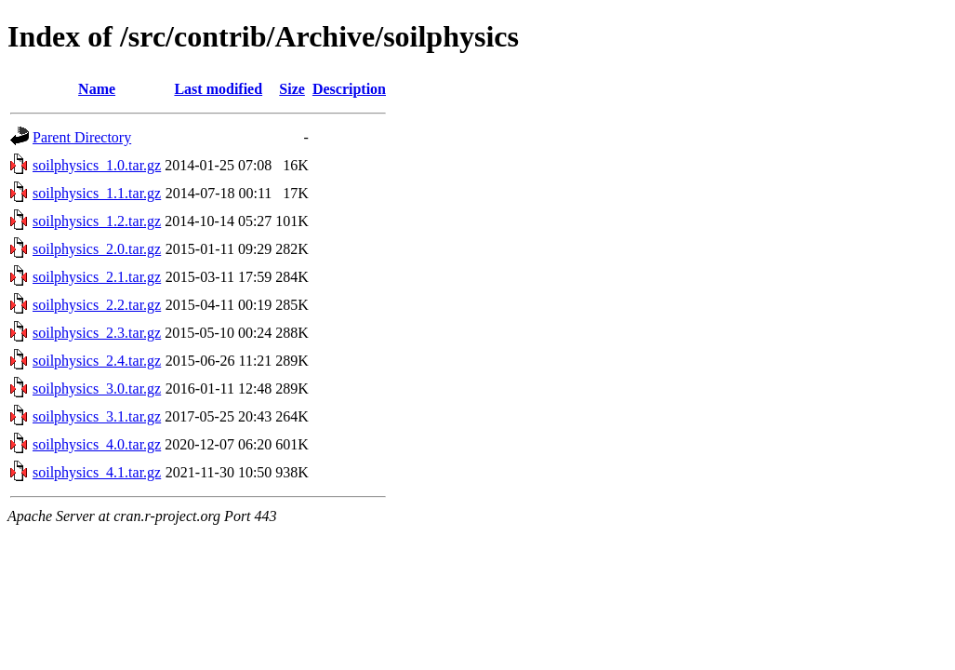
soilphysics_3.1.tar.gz (97, 416)
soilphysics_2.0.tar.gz (97, 249)
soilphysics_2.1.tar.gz (97, 277)
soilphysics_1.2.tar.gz (97, 221)
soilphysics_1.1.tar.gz (97, 193)
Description (349, 89)
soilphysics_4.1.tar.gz (97, 472)
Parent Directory (82, 137)
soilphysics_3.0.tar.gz (97, 388)
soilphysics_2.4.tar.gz (97, 360)
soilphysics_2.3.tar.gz (97, 333)
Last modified (218, 89)
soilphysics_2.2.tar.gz (97, 305)
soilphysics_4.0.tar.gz (97, 444)
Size (292, 89)
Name (96, 89)
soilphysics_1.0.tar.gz (97, 165)
